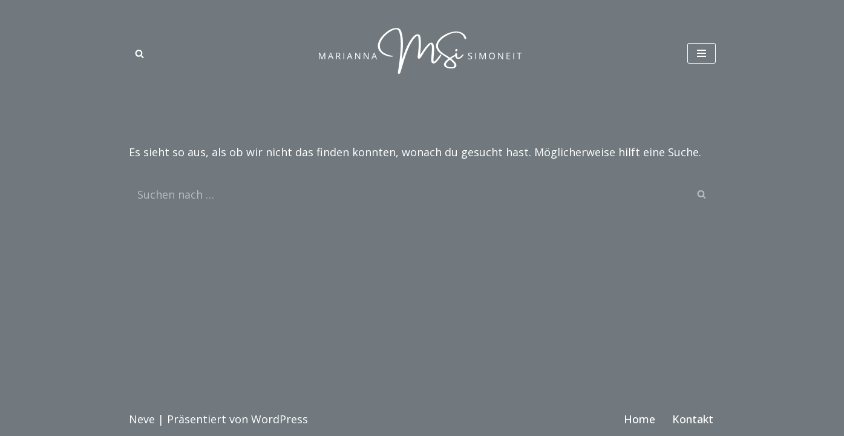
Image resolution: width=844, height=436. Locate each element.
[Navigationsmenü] (701, 53)
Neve (142, 419)
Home (639, 419)
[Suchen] (139, 53)
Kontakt (692, 419)
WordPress (279, 419)
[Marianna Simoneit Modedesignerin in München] (422, 53)
